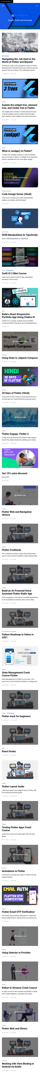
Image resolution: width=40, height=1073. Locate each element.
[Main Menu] (36, 6)
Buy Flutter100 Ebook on (6, 1)
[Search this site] (2, 5)
